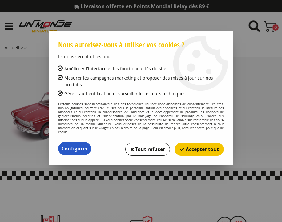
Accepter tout (199, 148)
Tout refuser (147, 148)
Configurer (75, 148)
